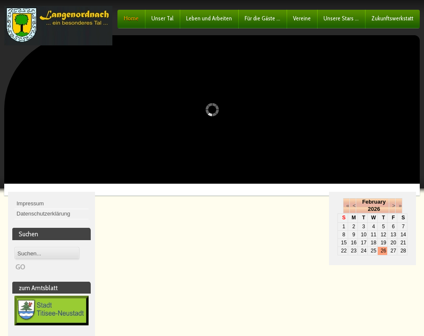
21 (403, 243)
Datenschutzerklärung (43, 213)
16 (354, 243)
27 (393, 251)
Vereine (302, 18)
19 (383, 243)
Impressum (30, 203)
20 (393, 243)
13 (393, 235)
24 (363, 251)
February (374, 202)
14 (403, 235)
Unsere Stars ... (341, 18)
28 (403, 251)
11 (373, 235)
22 (343, 251)
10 (363, 235)
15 (343, 243)
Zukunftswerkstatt (392, 18)
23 (354, 251)
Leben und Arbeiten (209, 18)
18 (373, 243)
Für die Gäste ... (262, 18)
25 (373, 251)
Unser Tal (162, 18)
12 (383, 235)
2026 (374, 209)
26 (383, 251)
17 (363, 243)
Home (131, 18)
